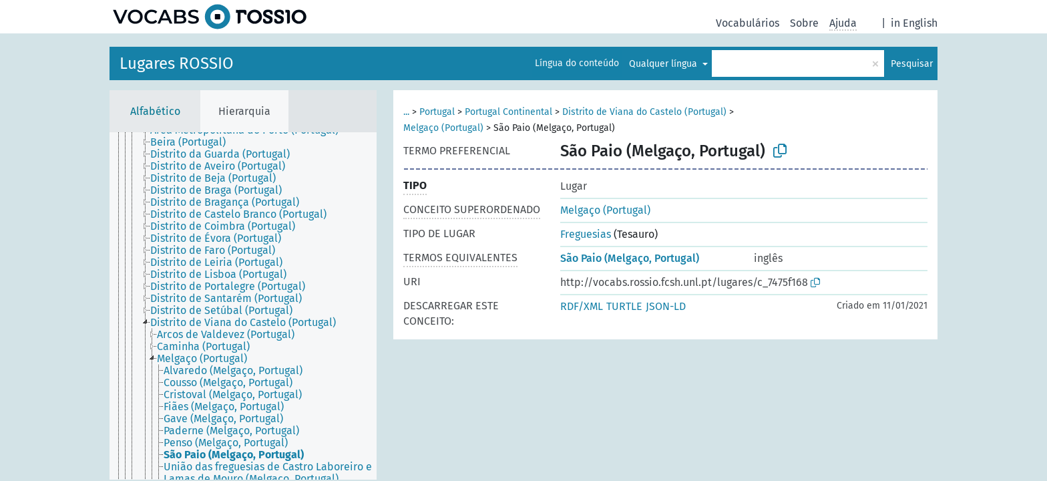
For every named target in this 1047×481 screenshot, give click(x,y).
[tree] (243, 306)
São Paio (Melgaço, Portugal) (629, 258)
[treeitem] (194, 142)
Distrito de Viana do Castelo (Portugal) (644, 112)
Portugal (437, 112)
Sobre (804, 23)
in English (914, 23)
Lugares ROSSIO (177, 63)
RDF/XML (581, 306)
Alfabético (155, 111)
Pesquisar (912, 63)
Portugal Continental (508, 112)
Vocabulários (747, 23)
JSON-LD (666, 306)
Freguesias (585, 234)
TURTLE (624, 306)
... (406, 112)
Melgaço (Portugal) (443, 128)
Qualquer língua (664, 63)
